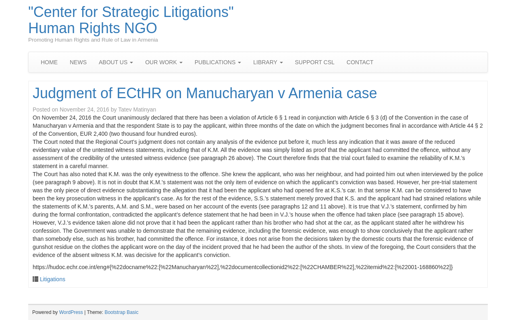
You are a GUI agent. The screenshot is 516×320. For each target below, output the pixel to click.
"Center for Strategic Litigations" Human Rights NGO (131, 20)
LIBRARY (268, 62)
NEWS (78, 62)
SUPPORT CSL (315, 62)
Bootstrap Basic (121, 312)
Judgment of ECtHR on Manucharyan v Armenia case (205, 93)
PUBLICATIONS (218, 62)
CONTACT (360, 62)
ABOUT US (116, 62)
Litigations (52, 279)
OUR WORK (163, 62)
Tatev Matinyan (137, 109)
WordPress (71, 312)
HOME (49, 62)
